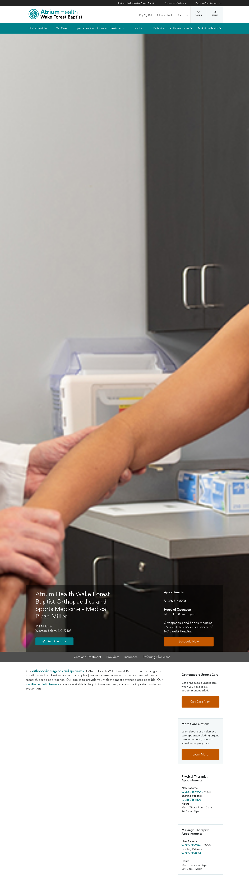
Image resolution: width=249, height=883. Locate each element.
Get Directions (57, 641)
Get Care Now (200, 702)
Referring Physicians (156, 657)
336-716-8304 (193, 853)
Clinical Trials (165, 15)
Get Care (61, 28)
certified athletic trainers (42, 684)
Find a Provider (38, 28)
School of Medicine (175, 3)
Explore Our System (206, 3)
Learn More (200, 754)
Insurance (131, 657)
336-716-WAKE (194, 792)
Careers (183, 15)
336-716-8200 (177, 601)
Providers (112, 657)
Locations (138, 28)
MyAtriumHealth (208, 28)
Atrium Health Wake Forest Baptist (137, 3)
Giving (198, 13)
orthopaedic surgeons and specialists (58, 671)
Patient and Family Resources (171, 28)
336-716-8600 (193, 800)
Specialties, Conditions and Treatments (100, 28)
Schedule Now (189, 642)
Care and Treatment (87, 657)
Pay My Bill (145, 15)
